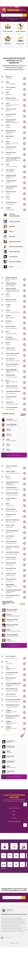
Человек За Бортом (11, 707)
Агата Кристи (10, 536)
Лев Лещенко (10, 170)
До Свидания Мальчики (10, 188)
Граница (8, 516)
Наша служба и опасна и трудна (12, 685)
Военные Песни (11, 98)
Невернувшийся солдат (11, 669)
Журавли (8, 116)
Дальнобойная (10, 317)
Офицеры (9, 89)
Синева (8, 182)
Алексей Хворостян (12, 482)
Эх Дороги (9, 154)
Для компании (14, 808)
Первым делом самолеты (10, 592)
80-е (14, 811)
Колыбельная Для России (11, 712)
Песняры (8, 321)
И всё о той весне (11, 559)
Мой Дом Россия (11, 366)
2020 (14, 818)
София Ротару (10, 348)
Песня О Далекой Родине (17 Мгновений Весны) (13, 160)
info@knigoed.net (8, 937)
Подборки (7, 43)
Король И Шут (10, 525)
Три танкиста (10, 565)
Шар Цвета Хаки (10, 522)
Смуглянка (9, 78)
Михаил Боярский (11, 277)
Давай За (8, 94)
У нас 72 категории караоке (14, 796)
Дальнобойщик (10, 409)
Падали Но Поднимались (10, 484)
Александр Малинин (12, 353)
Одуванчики (10, 204)
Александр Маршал (12, 364)
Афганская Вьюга (11, 393)
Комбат (8, 127)
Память (8, 500)
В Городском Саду (11, 495)
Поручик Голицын (11, 355)
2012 (14, 815)
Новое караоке (20, 31)
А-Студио (9, 337)
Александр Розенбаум (13, 391)
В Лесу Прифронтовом (13, 473)
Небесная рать (10, 575)
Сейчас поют (20, 43)
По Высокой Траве (11, 166)
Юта (7, 667)
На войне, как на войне (13, 701)
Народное (9, 76)
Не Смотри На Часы (12, 554)
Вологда (8, 323)
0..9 (3, 864)
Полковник (9, 663)
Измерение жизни (11, 696)
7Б (6, 661)
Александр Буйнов (12, 530)
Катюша (8, 111)
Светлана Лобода (11, 186)
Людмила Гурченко (12, 493)
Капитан (8, 468)
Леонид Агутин (11, 514)
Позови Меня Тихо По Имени (12, 105)
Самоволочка (10, 505)
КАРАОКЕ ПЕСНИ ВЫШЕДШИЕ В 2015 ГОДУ (8, 603)
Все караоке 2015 (14, 645)
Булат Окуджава (11, 369)
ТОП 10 (14, 215)
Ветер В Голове (10, 209)
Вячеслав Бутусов (12, 688)
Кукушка (8, 398)
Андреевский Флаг (12, 511)
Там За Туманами (11, 84)
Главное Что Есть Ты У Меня (12, 143)
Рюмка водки (19, 18)
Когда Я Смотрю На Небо (11, 382)
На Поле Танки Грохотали (10, 132)
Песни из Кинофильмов (13, 158)
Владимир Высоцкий (12, 705)
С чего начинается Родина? (11, 586)
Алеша (8, 193)
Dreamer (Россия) (11, 543)
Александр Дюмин (12, 672)
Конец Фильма (10, 326)
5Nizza (8, 342)
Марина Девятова (11, 386)
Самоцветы (9, 402)
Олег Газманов (10, 87)
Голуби (8, 306)
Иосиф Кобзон (10, 375)
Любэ (7, 82)
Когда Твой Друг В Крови (11, 279)
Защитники (9, 527)
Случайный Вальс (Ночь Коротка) (11, 285)
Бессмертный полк (11, 658)
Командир (9, 538)
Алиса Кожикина (11, 541)
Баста (7, 380)
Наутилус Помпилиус (12, 520)
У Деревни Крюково (12, 404)
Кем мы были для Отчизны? (11, 723)
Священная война (11, 301)
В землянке (9, 570)
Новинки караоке (8, 413)
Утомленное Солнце (12, 377)
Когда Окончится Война (11, 729)
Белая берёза (10, 674)
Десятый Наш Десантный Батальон (12, 121)
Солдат (8, 199)
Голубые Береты (11, 180)
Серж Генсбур (10, 471)
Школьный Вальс (11, 350)
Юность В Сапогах (11, 328)
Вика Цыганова (11, 509)
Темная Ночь (9, 149)
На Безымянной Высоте (11, 177)
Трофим (8, 208)
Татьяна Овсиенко (12, 407)
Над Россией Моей (11, 388)
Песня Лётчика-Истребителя (10, 718)
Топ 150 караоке (7, 31)
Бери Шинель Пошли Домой (12, 371)
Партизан (8, 478)
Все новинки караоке (14, 455)
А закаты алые (10, 581)
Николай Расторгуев (12, 546)
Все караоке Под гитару (13, 776)
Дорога (8, 296)
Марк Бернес (10, 136)
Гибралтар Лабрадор (12, 690)
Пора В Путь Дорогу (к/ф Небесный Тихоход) (13, 290)
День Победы (10, 171)
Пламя (8, 310)
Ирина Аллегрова (11, 18)
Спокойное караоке (14, 821)
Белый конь (9, 597)
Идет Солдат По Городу (13, 312)
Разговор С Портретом (12, 489)
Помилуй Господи (11, 333)
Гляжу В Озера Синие (12, 100)
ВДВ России (9, 532)
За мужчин (9, 680)
